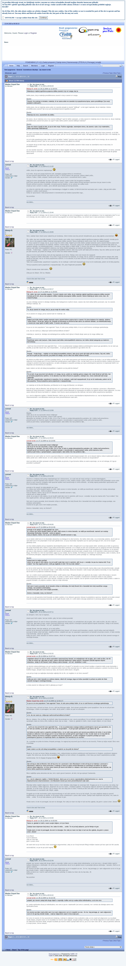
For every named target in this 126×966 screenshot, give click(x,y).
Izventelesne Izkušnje (30, 70)
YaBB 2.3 (73, 954)
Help (18, 65)
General (19, 70)
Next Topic (117, 73)
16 (28, 76)
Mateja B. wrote (31, 89)
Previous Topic (108, 73)
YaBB (51, 955)
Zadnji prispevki (49, 62)
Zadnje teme (61, 62)
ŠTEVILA (82, 62)
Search (26, 65)
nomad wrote (31, 441)
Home (11, 65)
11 (19, 76)
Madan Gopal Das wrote (35, 701)
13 (23, 76)
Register (33, 33)
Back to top (9, 161)
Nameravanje (72, 62)
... (15, 76)
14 (25, 76)
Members (34, 65)
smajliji (98, 62)
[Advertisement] (63, 52)
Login (26, 33)
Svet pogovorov (9, 70)
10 (17, 76)
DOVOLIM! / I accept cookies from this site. (21, 18)
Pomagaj (90, 62)
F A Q (39, 62)
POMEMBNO (30, 62)
